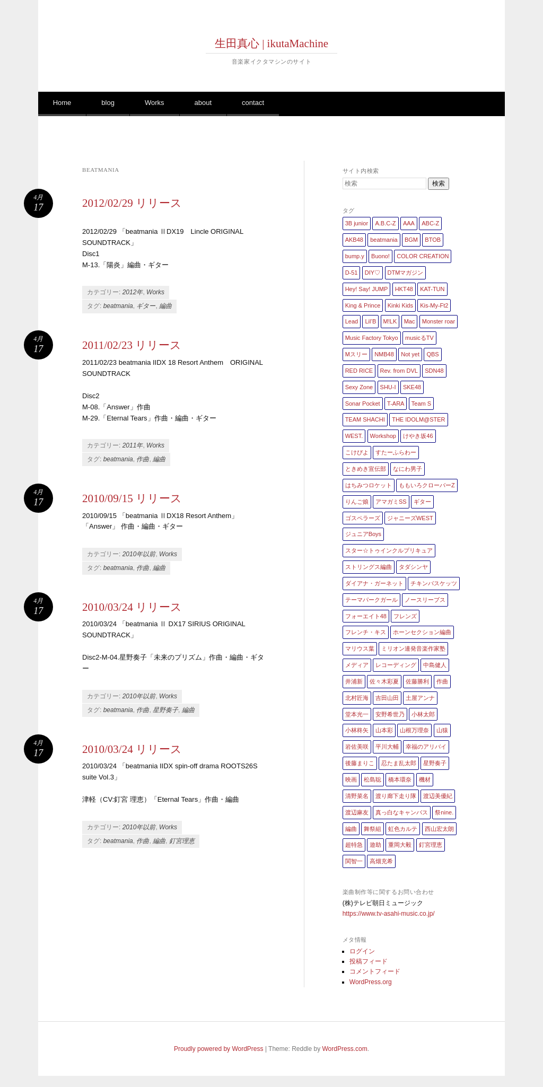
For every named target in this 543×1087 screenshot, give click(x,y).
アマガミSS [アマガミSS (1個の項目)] (391, 501)
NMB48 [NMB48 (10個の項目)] (384, 354)
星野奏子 (165, 710)
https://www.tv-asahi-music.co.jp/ (389, 913)
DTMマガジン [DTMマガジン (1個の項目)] (406, 272)
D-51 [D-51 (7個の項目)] (351, 272)
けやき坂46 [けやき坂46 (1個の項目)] (418, 436)
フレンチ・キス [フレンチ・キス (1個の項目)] (365, 632)
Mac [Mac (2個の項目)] (409, 321)
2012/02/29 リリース (132, 203)
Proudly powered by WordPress (219, 1049)
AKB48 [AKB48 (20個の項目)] (354, 239)
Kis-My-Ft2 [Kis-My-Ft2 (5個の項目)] (434, 305)
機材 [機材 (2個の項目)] (425, 779)
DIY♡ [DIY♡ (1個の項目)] (372, 272)
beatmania (118, 306)
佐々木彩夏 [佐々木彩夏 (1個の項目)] (384, 681)
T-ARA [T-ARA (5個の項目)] (395, 403)
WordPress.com (344, 1049)
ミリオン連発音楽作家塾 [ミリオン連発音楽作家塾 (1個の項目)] (413, 648)
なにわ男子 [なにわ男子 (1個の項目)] (407, 469)
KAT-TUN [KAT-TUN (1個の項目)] (432, 289)
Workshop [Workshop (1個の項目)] (383, 436)
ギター (145, 306)
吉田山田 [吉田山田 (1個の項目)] (387, 698)
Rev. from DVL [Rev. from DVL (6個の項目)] (399, 370)
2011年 (132, 445)
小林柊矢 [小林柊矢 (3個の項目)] (357, 730)
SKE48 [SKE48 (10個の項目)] (412, 387)
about (203, 103)
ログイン (362, 951)
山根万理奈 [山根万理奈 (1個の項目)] (414, 730)
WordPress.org (370, 982)
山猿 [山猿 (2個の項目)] (442, 730)
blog (108, 103)
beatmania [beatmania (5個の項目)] (383, 239)
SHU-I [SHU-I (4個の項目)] (388, 387)
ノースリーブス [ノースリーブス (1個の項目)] (425, 600)
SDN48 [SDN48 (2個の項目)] (434, 370)
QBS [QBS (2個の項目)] (432, 354)
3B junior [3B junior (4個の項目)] (356, 223)
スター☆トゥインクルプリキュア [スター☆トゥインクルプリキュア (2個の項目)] (389, 550)
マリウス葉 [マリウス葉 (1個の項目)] (359, 648)
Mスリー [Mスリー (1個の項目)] (356, 354)
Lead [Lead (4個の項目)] (351, 321)
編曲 (165, 306)
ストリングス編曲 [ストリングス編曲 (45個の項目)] (368, 567)
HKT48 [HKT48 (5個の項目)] (404, 289)
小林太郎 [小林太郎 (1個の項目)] (423, 714)
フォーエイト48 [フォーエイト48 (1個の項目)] (366, 616)
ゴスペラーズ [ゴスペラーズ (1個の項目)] (362, 518)
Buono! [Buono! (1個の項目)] (380, 256)
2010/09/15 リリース (132, 498)
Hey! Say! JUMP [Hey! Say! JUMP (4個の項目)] (366, 289)
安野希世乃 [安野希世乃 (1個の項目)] (390, 714)
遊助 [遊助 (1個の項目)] (375, 844)
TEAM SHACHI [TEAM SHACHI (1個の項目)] (365, 419)
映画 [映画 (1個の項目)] (351, 779)
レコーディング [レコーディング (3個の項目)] (395, 665)
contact (253, 103)
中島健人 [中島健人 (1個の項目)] (434, 665)
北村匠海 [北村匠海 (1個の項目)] (357, 698)
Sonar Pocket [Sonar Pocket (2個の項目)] (362, 403)
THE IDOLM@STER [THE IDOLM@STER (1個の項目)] (418, 419)
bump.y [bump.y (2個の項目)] (354, 256)
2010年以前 (139, 554)
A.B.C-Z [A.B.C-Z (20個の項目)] (385, 223)
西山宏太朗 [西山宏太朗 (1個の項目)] (439, 829)
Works (154, 103)
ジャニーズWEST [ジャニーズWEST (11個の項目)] (410, 518)
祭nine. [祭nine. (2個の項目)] (444, 812)
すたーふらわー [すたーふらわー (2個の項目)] (395, 452)
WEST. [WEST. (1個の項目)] (354, 436)
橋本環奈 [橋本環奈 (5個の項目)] (399, 779)
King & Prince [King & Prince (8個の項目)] (363, 305)
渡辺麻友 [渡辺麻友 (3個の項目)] (357, 812)
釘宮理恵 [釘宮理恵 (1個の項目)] (430, 844)
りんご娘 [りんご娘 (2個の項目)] (357, 501)
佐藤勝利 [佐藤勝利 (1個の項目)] (417, 681)
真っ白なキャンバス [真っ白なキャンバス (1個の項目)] (401, 812)
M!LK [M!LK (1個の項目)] (390, 321)
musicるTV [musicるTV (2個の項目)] (419, 338)
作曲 (142, 459)
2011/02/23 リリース (131, 345)
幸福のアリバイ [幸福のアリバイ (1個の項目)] (426, 746)
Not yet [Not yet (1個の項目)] (410, 354)
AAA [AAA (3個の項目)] (409, 223)
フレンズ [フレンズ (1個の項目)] (405, 616)
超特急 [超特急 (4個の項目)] (354, 844)
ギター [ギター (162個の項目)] (422, 501)
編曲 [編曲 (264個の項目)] (351, 829)
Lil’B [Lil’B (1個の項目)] (370, 321)
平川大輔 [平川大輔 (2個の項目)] (387, 746)
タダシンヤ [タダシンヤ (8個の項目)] (413, 567)
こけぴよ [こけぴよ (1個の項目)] (357, 452)
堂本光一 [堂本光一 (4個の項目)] (357, 714)
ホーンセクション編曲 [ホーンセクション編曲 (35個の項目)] (422, 632)
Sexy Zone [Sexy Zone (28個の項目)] (359, 387)
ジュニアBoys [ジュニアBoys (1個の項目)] (363, 534)
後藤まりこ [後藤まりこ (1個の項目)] (359, 763)
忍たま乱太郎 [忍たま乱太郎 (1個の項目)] (398, 763)
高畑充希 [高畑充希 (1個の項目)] (381, 861)
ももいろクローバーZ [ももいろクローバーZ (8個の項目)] (427, 485)
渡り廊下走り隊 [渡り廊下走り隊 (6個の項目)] (395, 796)
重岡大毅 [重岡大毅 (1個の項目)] (399, 844)
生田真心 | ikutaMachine (271, 43)
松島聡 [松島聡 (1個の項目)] (372, 779)
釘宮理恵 (182, 841)
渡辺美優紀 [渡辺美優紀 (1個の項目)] (437, 796)
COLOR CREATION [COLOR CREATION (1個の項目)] (423, 256)
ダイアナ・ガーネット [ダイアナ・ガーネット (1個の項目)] (374, 583)
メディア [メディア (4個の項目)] (357, 665)
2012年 (132, 292)
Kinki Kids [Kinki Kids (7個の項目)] (400, 305)
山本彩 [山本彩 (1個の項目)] (384, 730)
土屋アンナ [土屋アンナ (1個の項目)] (420, 698)
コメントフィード (374, 971)
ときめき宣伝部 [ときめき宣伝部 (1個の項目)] (365, 469)
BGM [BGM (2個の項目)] (411, 239)
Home (62, 103)
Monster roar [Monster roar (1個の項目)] (438, 321)
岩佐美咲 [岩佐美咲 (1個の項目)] (357, 746)
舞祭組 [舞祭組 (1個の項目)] (372, 829)
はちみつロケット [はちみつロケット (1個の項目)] (368, 485)
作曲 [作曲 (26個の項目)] (442, 681)
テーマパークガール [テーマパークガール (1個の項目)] (371, 600)
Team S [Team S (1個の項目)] (421, 403)
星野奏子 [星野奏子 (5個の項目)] (434, 763)
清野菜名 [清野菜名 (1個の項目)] (357, 796)
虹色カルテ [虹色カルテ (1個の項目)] (402, 829)
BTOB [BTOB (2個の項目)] (433, 239)
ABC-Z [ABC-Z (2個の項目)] (430, 223)
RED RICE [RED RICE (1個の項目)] (359, 370)
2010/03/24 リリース (132, 607)
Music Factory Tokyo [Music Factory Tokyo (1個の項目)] (371, 338)
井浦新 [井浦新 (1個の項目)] (354, 681)
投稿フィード (368, 961)
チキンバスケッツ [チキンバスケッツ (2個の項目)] (433, 583)
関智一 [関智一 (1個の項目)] (354, 861)
